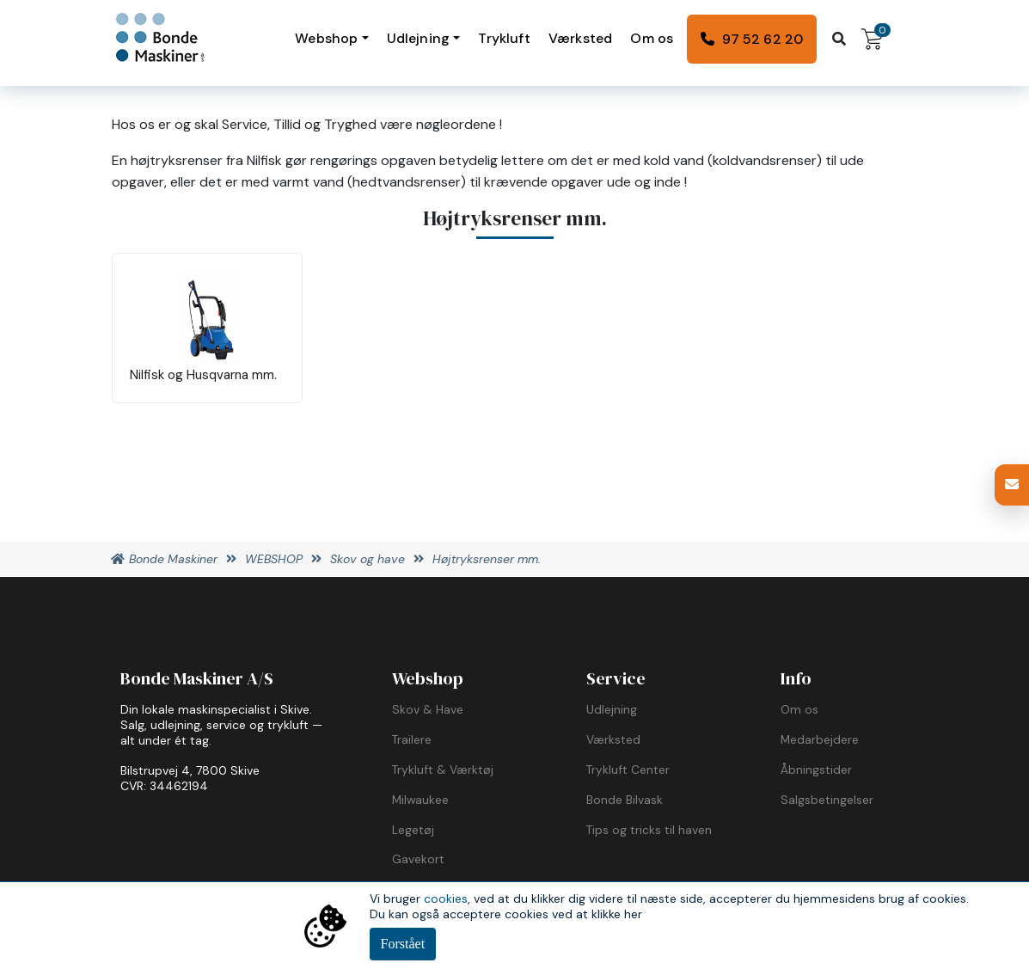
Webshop (326, 38)
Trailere (412, 739)
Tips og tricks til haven (649, 829)
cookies (446, 898)
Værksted (580, 38)
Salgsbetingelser (827, 799)
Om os (651, 38)
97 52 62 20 (763, 39)
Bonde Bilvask (624, 799)
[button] (1012, 485)
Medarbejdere (820, 739)
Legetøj (413, 829)
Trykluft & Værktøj (442, 769)
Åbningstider (816, 769)
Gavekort (418, 859)
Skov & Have (427, 709)
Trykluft (504, 38)
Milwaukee (420, 799)
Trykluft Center (628, 769)
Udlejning (418, 38)
